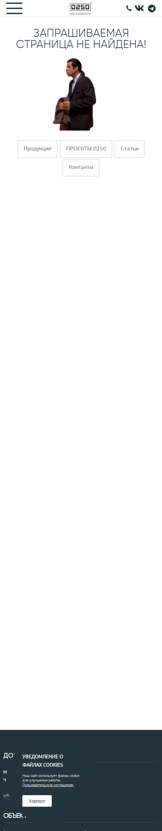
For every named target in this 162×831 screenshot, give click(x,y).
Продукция (37, 149)
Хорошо (37, 800)
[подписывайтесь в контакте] (139, 8)
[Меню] (11, 8)
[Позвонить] (129, 8)
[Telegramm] (152, 8)
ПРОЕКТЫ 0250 (86, 149)
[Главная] (81, 8)
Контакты (81, 167)
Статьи (129, 149)
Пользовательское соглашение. (48, 785)
